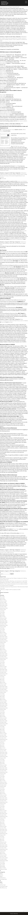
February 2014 (3, 795)
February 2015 (3, 782)
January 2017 (3, 750)
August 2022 (3, 659)
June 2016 (2, 760)
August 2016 (3, 758)
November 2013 (3, 799)
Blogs (21, 319)
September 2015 (3, 772)
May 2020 (2, 696)
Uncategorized (3, 879)
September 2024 (4, 625)
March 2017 (2, 748)
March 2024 (2, 632)
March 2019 (2, 716)
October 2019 (3, 706)
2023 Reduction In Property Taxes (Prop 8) (9, 7)
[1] (24, 346)
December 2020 (3, 686)
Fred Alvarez (4, 129)
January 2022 (3, 668)
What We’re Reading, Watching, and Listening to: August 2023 (13, 243)
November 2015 (3, 769)
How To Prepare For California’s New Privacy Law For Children (14, 320)
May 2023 (2, 646)
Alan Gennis (2, 70)
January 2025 (3, 619)
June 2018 (2, 728)
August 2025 (3, 609)
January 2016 (3, 766)
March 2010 (2, 853)
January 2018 (3, 735)
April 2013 (2, 809)
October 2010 (3, 847)
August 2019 (3, 709)
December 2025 (3, 603)
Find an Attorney (14, 913)
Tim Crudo (2, 61)
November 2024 (3, 622)
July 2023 (2, 643)
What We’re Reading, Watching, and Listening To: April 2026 (13, 581)
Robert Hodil (3, 71)
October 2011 (3, 832)
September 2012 (3, 816)
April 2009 (2, 866)
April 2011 (2, 840)
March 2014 (2, 793)
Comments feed (3, 886)
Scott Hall (3, 178)
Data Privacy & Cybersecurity (16, 239)
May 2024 (2, 631)
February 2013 (3, 810)
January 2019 (3, 719)
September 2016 (3, 756)
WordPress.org (3, 887)
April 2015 (2, 779)
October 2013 (3, 800)
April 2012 (2, 823)
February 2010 (3, 855)
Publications (23, 36)
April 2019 (2, 715)
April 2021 (2, 680)
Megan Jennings (3, 74)
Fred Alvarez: (3, 54)
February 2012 (3, 826)
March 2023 (2, 649)
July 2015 (2, 775)
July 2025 (2, 611)
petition (2, 206)
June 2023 (2, 645)
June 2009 (2, 863)
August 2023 (3, 642)
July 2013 (2, 805)
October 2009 (3, 859)
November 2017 (3, 736)
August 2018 (3, 725)
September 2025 (4, 608)
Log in (1, 883)
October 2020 (3, 689)
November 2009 (3, 857)
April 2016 (2, 763)
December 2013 (3, 797)
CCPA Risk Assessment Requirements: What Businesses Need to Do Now (14, 587)
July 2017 (2, 742)
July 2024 (2, 628)
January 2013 (3, 812)
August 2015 (3, 773)
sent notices (11, 192)
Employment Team (4, 170)
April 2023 (2, 648)
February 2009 (3, 869)
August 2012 (3, 817)
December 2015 (3, 768)
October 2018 (3, 722)
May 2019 (2, 713)
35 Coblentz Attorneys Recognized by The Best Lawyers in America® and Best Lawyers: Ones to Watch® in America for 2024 (13, 39)
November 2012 (3, 813)
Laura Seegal (3, 106)
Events (1, 875)
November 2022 (3, 655)
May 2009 (2, 865)
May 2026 (2, 596)
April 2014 (2, 792)
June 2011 (2, 837)
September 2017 (3, 739)
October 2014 (3, 785)
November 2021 (3, 671)
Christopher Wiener (4, 114)
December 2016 (3, 752)
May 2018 (2, 729)
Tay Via (1, 87)
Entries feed (2, 885)
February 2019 (3, 718)
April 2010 (2, 852)
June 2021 (2, 678)
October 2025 (3, 606)
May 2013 (2, 807)
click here (22, 533)
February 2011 (3, 842)
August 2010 (3, 850)
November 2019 (3, 705)
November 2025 (3, 605)
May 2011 (2, 839)
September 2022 (4, 658)
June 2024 (2, 629)
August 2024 (3, 626)
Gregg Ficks (2, 66)
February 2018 (3, 733)
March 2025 (2, 616)
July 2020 (2, 693)
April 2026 (2, 598)
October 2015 (3, 770)
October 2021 (3, 672)
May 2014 (2, 790)
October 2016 (3, 755)
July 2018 (2, 726)
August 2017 (3, 740)
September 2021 (3, 673)
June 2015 (2, 776)
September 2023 (4, 641)
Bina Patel (10, 322)
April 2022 (2, 665)
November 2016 (3, 753)
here (16, 166)
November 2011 (3, 830)
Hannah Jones (11, 129)
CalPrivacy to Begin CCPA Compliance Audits (10, 589)
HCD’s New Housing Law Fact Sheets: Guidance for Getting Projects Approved (13, 578)
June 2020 (2, 695)
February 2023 (3, 651)
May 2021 (2, 679)
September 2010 (4, 849)
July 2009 (2, 862)
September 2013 (3, 802)
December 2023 (3, 636)
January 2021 (3, 685)
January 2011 (3, 843)
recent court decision (22, 181)
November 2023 (3, 638)
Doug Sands (2, 86)
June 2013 (2, 806)
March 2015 (2, 780)
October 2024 (3, 623)
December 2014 (3, 783)
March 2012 (2, 825)
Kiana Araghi (3, 94)
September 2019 (3, 708)
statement (23, 196)
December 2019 (3, 703)
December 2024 (3, 621)
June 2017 (2, 743)
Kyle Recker (2, 104)
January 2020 (3, 702)
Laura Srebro (3, 109)
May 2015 (2, 778)
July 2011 (2, 836)
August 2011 (3, 835)
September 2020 (4, 690)
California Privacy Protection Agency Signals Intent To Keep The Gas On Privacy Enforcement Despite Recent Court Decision (13, 175)
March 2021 (2, 682)
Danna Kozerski (3, 76)
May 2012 (2, 822)
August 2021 (3, 675)
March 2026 (2, 599)
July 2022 (2, 661)
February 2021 (3, 683)
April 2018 (2, 730)
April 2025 (2, 615)
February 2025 (3, 618)
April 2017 (2, 746)
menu (26, 2)
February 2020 (3, 700)
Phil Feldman (3, 63)
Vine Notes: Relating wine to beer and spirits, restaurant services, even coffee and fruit (12, 551)
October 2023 (3, 639)
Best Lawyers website (22, 120)
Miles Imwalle (3, 73)
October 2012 (3, 815)
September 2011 (3, 833)
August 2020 (3, 692)
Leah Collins (3, 96)
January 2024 (3, 635)
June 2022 (2, 662)
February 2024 (3, 633)
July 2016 (2, 759)
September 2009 (4, 860)
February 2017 (3, 749)
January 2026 (3, 602)
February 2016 (3, 765)
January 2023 (3, 652)
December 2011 (3, 829)
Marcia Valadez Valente (5, 112)
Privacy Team (16, 529)
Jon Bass (2, 57)
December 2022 (3, 653)
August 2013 (3, 803)
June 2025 (2, 612)
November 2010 (3, 846)
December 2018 (3, 720)
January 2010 (3, 856)
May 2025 (2, 613)
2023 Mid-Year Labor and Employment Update (10, 124)
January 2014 (3, 796)
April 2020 (2, 698)
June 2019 (2, 712)
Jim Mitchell (2, 81)
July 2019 (2, 710)
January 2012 (3, 827)
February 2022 (3, 666)
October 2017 (3, 738)
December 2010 (3, 845)
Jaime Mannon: (3, 79)
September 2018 (3, 723)
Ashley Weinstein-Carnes (5, 113)
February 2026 (3, 601)
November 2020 (3, 688)
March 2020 (2, 699)
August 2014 (3, 786)
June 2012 (2, 820)
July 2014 (2, 787)
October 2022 (3, 656)
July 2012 (2, 819)
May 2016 (2, 762)
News (22, 123)
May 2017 (2, 745)
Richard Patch (3, 84)
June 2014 (2, 789)
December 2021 (3, 669)
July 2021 (2, 676)
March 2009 (3, 867)
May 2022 (2, 663)
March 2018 (2, 732)
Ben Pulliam (2, 103)
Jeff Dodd (2, 97)
